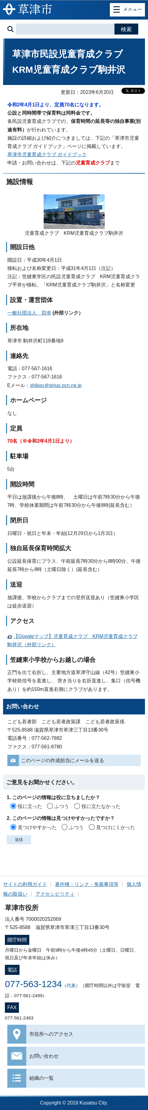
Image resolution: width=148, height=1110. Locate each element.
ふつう (61, 806)
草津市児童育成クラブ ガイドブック (47, 154)
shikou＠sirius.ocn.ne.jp (55, 385)
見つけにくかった (115, 827)
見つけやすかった (37, 827)
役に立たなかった (101, 806)
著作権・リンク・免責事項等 (86, 884)
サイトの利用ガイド (25, 884)
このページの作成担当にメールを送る (62, 760)
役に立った (30, 806)
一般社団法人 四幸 (29, 312)
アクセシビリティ (54, 894)
